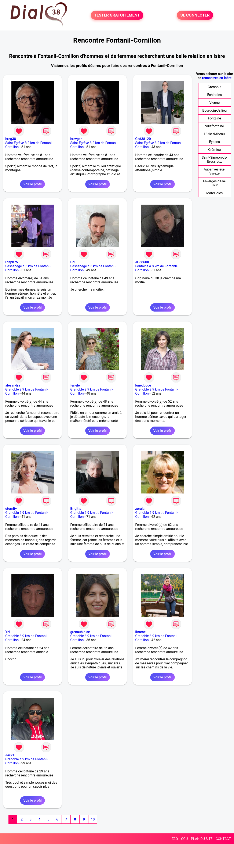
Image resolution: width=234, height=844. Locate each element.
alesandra (12, 385)
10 (93, 819)
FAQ (175, 839)
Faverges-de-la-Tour (214, 183)
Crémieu (214, 150)
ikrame (140, 632)
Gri (72, 262)
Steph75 (11, 262)
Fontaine (214, 118)
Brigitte (75, 509)
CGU (184, 839)
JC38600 (142, 262)
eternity (11, 509)
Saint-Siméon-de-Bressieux (214, 159)
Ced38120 (143, 139)
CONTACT (223, 839)
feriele (75, 385)
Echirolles (214, 95)
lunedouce (143, 385)
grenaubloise (80, 632)
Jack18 (10, 755)
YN (7, 632)
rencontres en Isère (216, 78)
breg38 (10, 139)
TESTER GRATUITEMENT (117, 15)
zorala (140, 509)
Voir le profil (32, 184)
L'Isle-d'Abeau (214, 134)
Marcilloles (214, 193)
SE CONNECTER (194, 15)
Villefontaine (214, 126)
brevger (76, 139)
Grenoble (214, 87)
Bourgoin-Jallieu (214, 110)
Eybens (214, 142)
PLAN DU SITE (202, 839)
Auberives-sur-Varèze (214, 171)
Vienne (214, 103)
